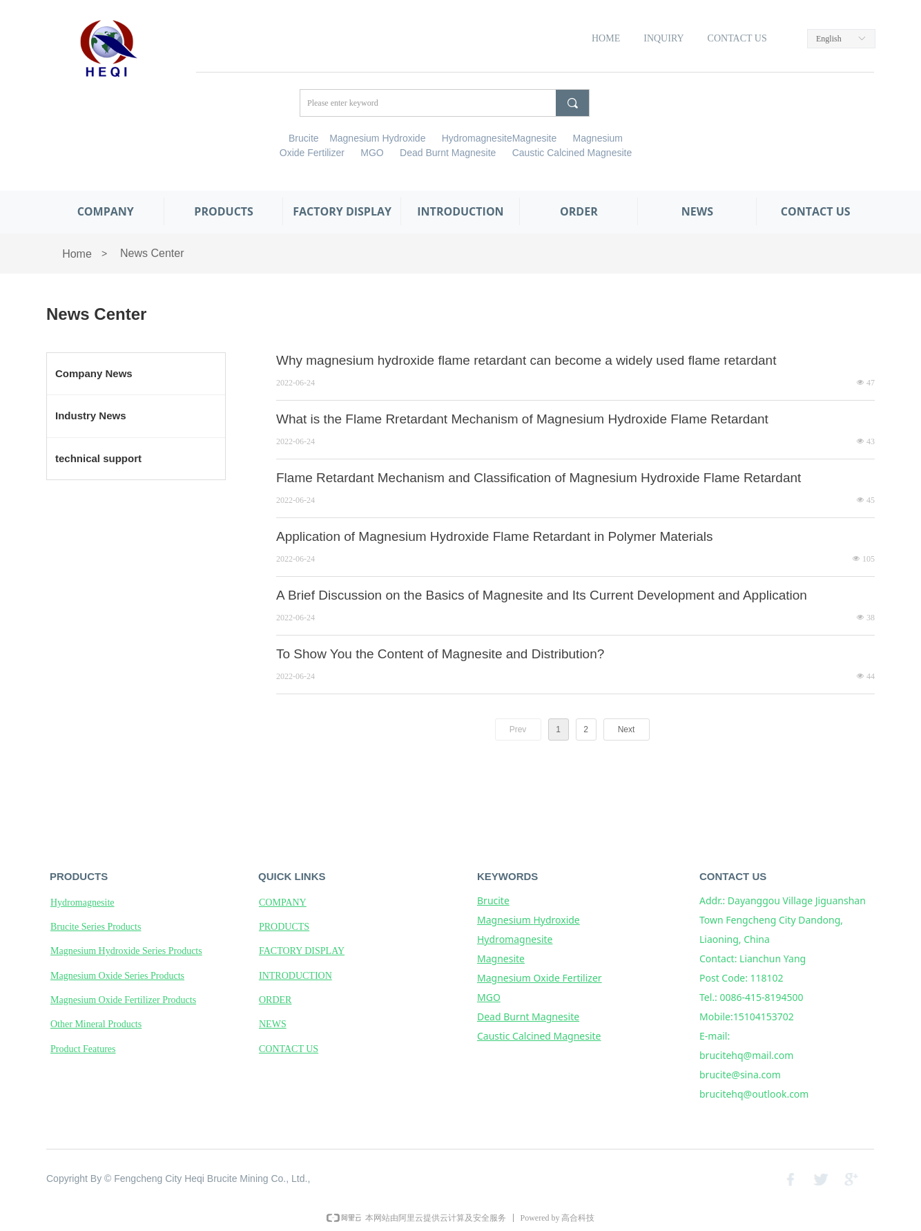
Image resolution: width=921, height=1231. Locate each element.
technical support (98, 458)
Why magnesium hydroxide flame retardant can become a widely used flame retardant (526, 360)
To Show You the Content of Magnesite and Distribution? (440, 654)
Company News (94, 373)
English (829, 39)
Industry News (90, 415)
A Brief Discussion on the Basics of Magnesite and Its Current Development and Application (541, 595)
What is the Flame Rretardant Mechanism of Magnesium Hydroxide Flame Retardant (522, 419)
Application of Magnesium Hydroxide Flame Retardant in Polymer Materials (494, 536)
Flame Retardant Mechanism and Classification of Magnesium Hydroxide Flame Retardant (538, 477)
